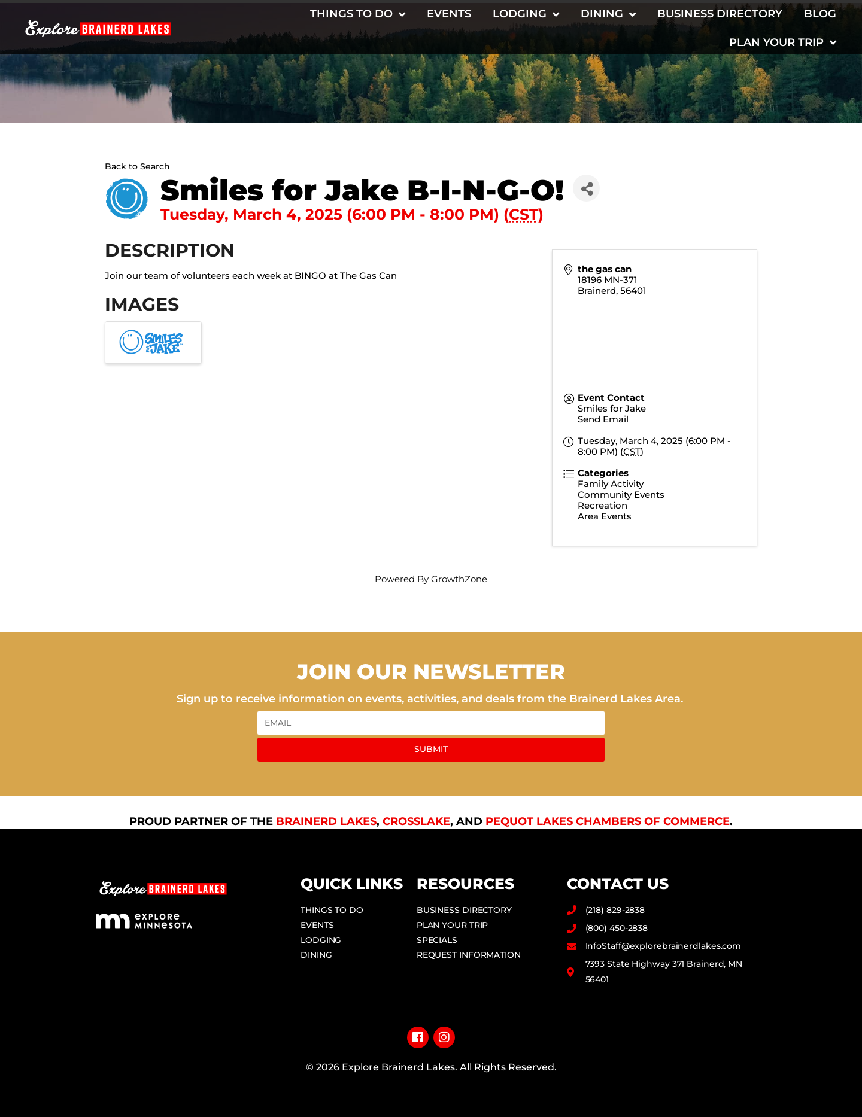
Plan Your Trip (782, 42)
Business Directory (719, 13)
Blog (820, 13)
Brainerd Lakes (326, 821)
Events (449, 13)
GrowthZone (459, 579)
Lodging (526, 14)
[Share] (586, 188)
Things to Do (357, 14)
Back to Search (137, 166)
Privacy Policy (431, 1086)
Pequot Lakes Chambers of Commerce (607, 821)
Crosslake (416, 821)
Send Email (603, 419)
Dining (608, 14)
